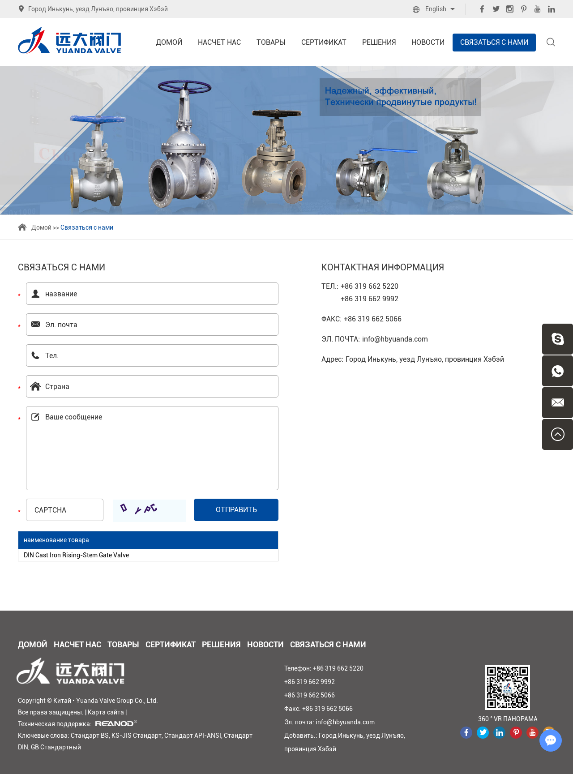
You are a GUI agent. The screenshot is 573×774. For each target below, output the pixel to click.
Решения (379, 42)
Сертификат (323, 42)
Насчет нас (219, 42)
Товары (271, 42)
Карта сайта (106, 712)
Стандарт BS (90, 735)
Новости (428, 42)
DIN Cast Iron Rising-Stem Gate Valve (76, 555)
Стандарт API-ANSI (192, 735)
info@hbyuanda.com (395, 339)
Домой (169, 42)
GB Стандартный (56, 747)
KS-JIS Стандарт (136, 735)
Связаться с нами (494, 42)
